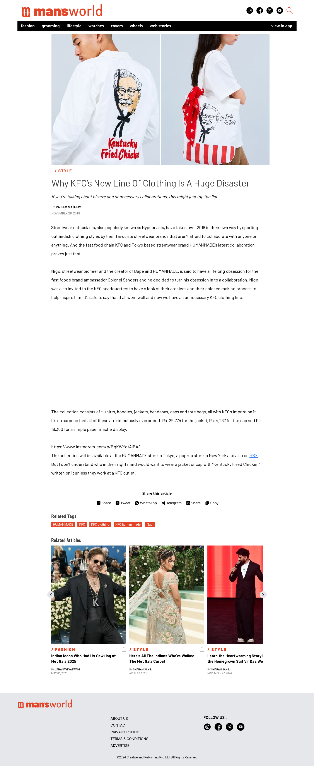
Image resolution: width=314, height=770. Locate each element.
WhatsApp (146, 503)
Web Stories (160, 25)
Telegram (171, 503)
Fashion (28, 25)
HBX (253, 455)
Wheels (136, 25)
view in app (281, 25)
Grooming (51, 25)
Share (103, 503)
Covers (117, 25)
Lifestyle (74, 25)
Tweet (122, 503)
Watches (96, 25)
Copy (211, 503)
